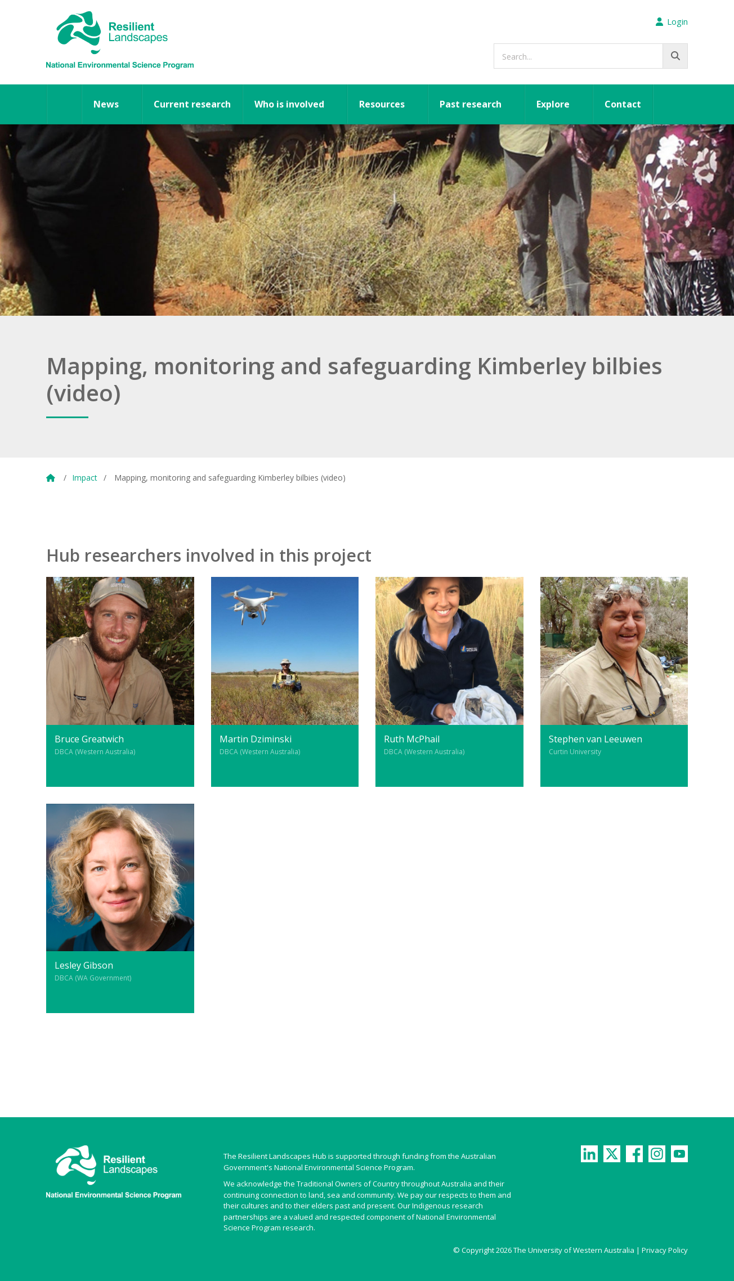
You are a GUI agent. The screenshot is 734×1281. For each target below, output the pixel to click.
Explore (553, 104)
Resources (382, 104)
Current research (192, 104)
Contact (623, 104)
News (106, 104)
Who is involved (289, 104)
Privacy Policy (665, 1250)
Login (672, 21)
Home (64, 104)
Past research (471, 104)
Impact (84, 477)
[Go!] (675, 56)
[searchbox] (591, 56)
